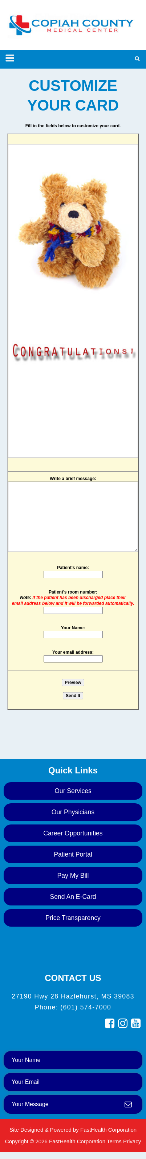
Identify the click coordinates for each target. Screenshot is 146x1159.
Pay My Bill (73, 875)
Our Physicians (73, 812)
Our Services (73, 791)
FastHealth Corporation (108, 1130)
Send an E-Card (73, 896)
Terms (114, 1141)
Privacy (132, 1141)
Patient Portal (73, 854)
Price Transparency (73, 918)
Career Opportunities (72, 833)
